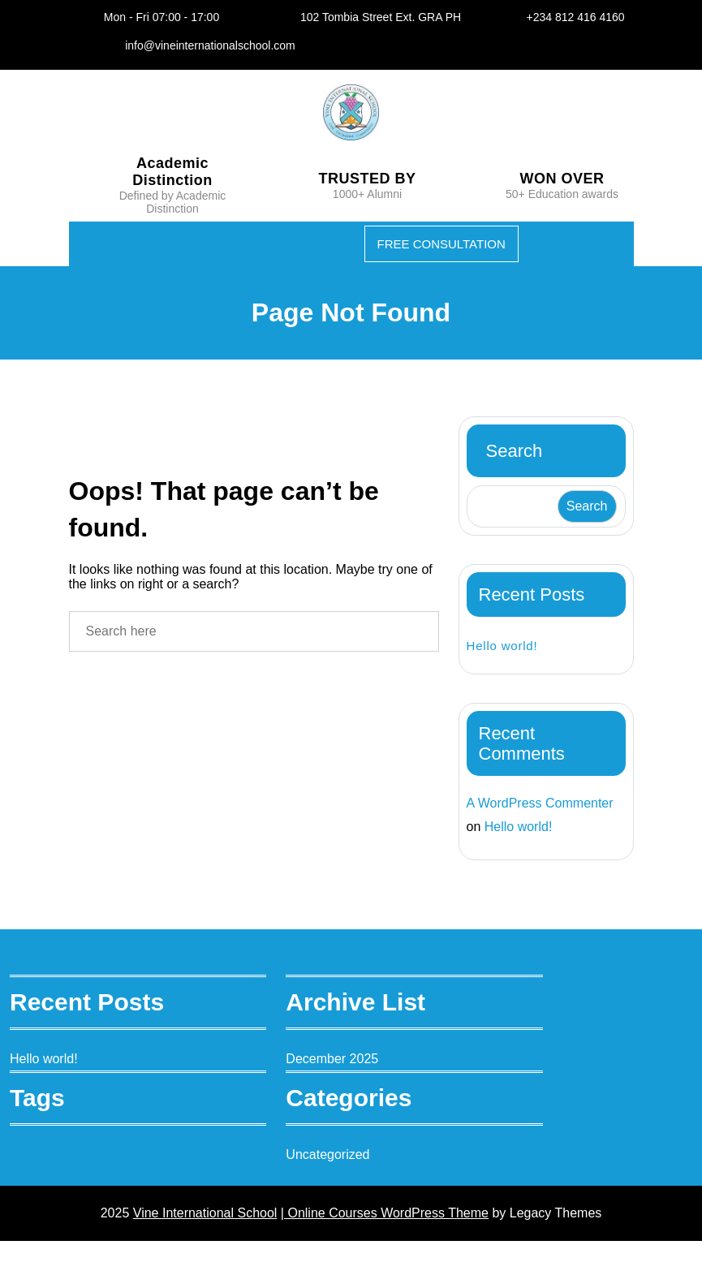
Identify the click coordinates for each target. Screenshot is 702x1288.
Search (517, 468)
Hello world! (505, 663)
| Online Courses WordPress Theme (388, 1257)
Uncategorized (349, 1196)
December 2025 (354, 1100)
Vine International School (193, 1257)
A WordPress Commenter (508, 833)
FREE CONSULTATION (436, 261)
